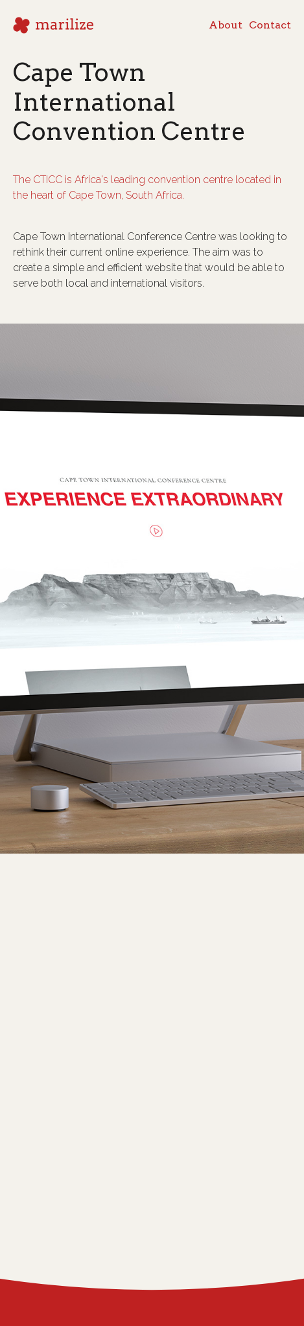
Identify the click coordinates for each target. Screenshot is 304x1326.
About (225, 12)
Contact (270, 12)
